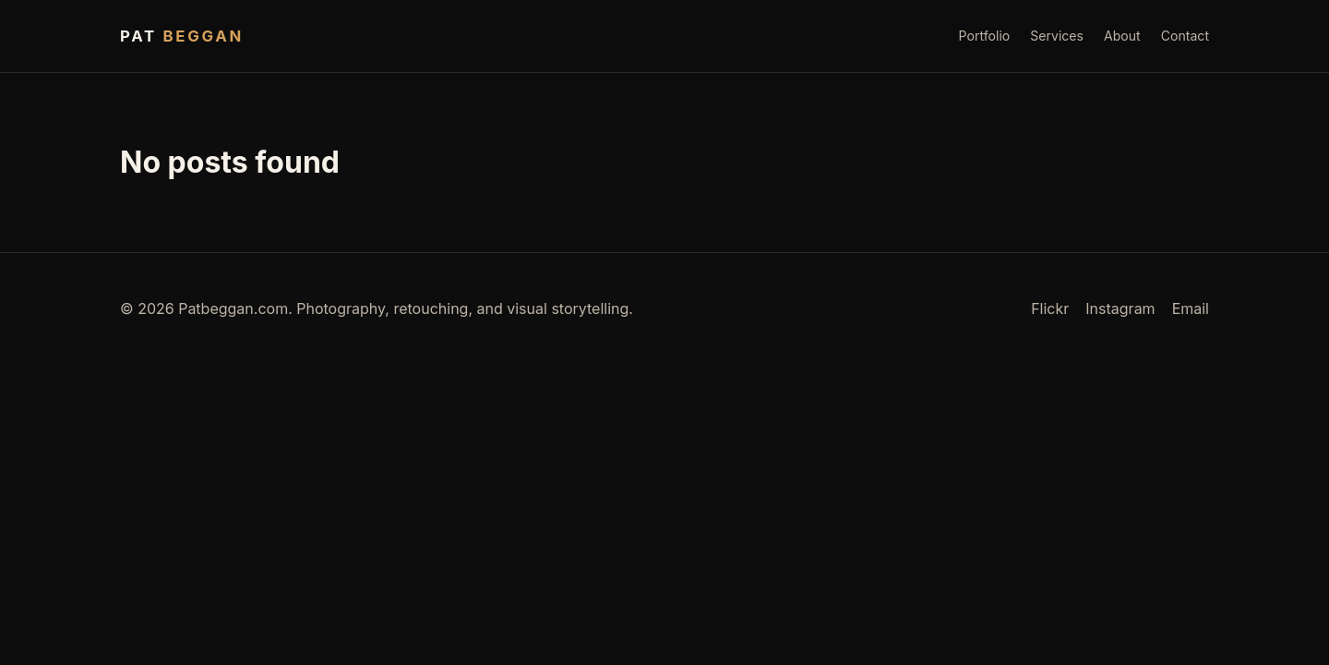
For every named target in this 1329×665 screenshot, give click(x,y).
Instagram (1120, 308)
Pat (182, 36)
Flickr (1050, 308)
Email (1190, 308)
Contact (1185, 35)
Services (1057, 35)
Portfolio (985, 35)
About (1122, 35)
